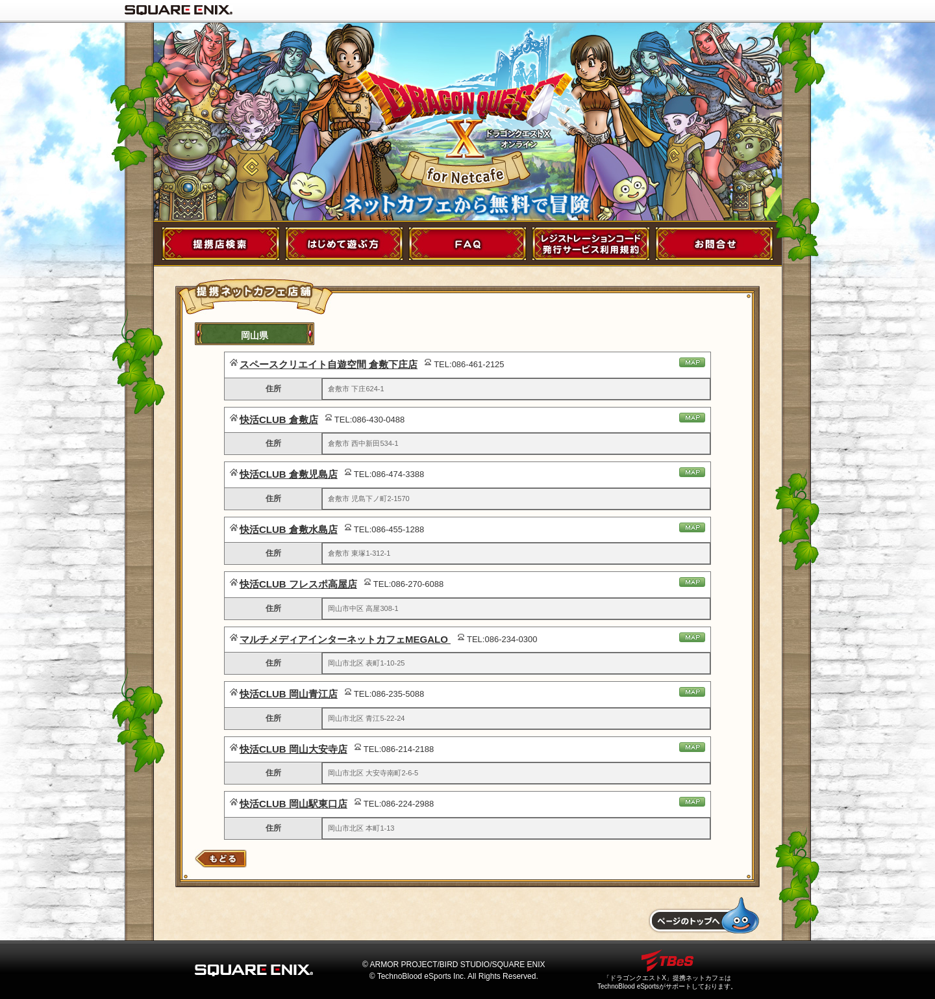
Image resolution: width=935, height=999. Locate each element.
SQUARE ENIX (178, 10)
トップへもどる (703, 915)
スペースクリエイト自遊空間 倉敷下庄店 (329, 364)
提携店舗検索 (221, 244)
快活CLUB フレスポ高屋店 (298, 584)
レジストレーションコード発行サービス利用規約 (591, 244)
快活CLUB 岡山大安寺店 (293, 749)
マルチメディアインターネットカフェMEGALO (345, 639)
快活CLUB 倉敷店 (279, 419)
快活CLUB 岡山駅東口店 (293, 803)
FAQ (467, 244)
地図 (692, 362)
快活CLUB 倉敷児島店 (289, 474)
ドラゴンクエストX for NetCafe (468, 110)
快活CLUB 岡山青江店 (289, 693)
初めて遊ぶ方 (344, 244)
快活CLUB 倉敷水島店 (289, 529)
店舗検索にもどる (221, 859)
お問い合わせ (714, 244)
